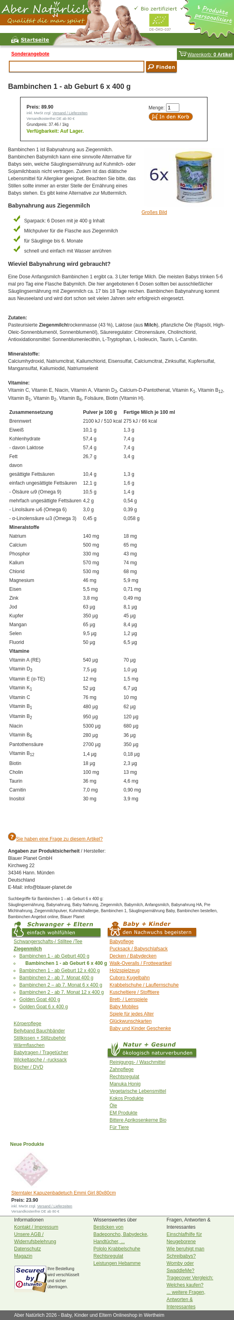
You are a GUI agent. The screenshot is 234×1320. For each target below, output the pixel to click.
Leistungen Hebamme (116, 1263)
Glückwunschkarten (130, 1021)
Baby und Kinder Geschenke (140, 1028)
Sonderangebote (30, 54)
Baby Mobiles (123, 1007)
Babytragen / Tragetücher (41, 1052)
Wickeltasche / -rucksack (40, 1060)
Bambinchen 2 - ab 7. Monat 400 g (56, 978)
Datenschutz (27, 1249)
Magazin (23, 1256)
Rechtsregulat (124, 1076)
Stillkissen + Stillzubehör (40, 1038)
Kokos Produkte (126, 1098)
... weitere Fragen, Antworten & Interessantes (185, 1299)
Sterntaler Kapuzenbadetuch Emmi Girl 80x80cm (63, 1193)
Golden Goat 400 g (39, 999)
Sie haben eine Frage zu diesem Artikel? (59, 839)
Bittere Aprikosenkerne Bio (137, 1120)
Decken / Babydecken (132, 956)
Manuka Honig (124, 1084)
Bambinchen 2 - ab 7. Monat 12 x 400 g (61, 992)
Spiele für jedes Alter (131, 1014)
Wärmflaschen (29, 1045)
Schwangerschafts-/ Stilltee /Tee (48, 941)
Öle (113, 1105)
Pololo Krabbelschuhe (116, 1249)
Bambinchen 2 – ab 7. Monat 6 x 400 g (60, 985)
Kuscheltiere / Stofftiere (134, 992)
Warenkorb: (205, 55)
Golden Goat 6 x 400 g (43, 1007)
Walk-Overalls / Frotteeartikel (140, 963)
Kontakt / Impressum (36, 1227)
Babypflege (121, 941)
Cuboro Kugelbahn (129, 978)
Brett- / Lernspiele (128, 999)
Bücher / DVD (28, 1067)
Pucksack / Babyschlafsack (138, 949)
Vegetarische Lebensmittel (137, 1091)
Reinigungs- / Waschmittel (137, 1062)
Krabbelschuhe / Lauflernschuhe (144, 985)
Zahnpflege (121, 1069)
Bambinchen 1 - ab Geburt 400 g (54, 956)
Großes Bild (154, 212)
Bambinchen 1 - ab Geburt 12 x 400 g (59, 970)
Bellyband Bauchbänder (39, 1031)
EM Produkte (123, 1113)
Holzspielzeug (124, 970)
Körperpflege (27, 1023)
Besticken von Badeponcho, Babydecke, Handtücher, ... (120, 1234)
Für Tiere (119, 1127)
